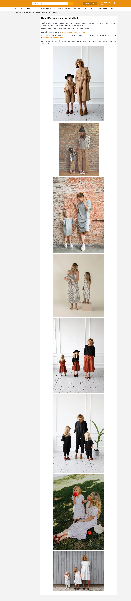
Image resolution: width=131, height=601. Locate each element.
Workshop (58, 8)
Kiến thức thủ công (74, 8)
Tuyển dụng (102, 8)
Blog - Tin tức (90, 8)
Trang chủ (46, 8)
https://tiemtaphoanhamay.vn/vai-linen (73, 32)
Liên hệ (113, 8)
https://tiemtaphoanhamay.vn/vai (53, 37)
